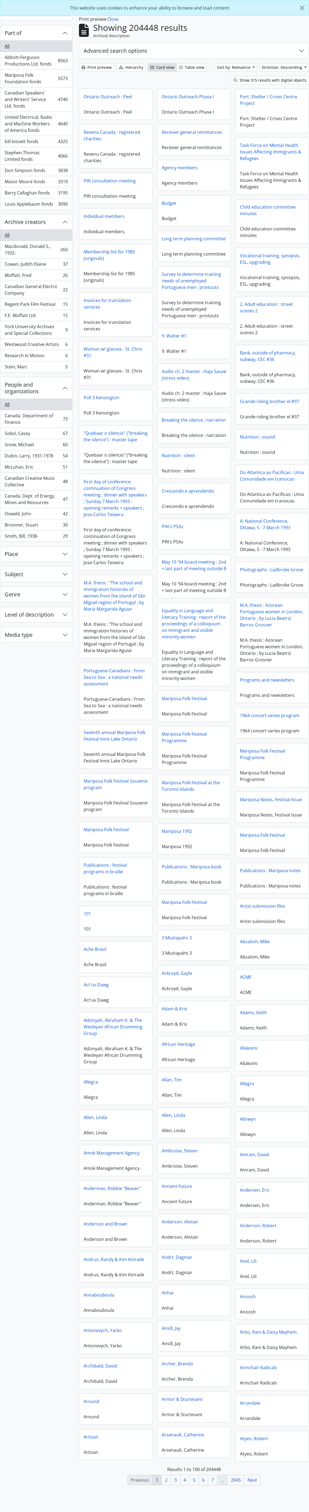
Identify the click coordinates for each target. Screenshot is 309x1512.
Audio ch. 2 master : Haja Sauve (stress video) (171, 378)
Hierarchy (131, 67)
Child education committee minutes (268, 210)
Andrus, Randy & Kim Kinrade (137, 1266)
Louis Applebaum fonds (36, 205)
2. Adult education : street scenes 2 (266, 307)
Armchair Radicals (212, 1374)
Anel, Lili (202, 1268)
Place (11, 554)
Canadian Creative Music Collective (36, 481)
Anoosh (202, 1303)
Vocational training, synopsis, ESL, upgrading (270, 259)
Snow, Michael (36, 445)
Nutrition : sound (257, 437)
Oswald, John (36, 514)
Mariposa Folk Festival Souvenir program (139, 788)
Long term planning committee (194, 239)
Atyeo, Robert (208, 1445)
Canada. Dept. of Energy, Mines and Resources (36, 499)
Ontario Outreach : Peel (108, 97)
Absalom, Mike (208, 948)
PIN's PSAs (195, 531)
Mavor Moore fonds (36, 182)
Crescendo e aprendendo (211, 496)
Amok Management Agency (135, 1159)
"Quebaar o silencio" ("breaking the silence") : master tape (138, 436)
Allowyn (202, 1126)
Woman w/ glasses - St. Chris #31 (136, 352)
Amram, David (208, 1161)
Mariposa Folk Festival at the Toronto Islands (214, 794)
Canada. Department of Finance (36, 419)
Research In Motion (36, 356)
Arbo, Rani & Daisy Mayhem (222, 1339)
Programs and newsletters (221, 686)
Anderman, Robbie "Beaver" (135, 1195)
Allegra (114, 1088)
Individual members (104, 216)
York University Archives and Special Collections (36, 330)
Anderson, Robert (212, 1232)
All (7, 46)
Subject (14, 574)
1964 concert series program (223, 722)
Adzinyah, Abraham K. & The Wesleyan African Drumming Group (159, 1032)
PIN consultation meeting (110, 181)
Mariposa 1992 (154, 839)
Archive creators (25, 222)
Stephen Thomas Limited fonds (36, 156)
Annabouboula (122, 1301)
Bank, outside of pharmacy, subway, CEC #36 (268, 356)
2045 (236, 1480)
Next (252, 1480)
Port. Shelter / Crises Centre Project (268, 100)
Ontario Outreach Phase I (188, 97)
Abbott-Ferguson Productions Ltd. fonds (36, 60)
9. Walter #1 (151, 340)
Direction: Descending (282, 67)
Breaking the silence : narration (171, 424)
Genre (12, 594)
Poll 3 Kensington (124, 398)
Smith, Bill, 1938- (36, 537)
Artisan (114, 1443)
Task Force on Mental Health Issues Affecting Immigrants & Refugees (270, 151)
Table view (191, 67)
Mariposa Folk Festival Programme (207, 746)
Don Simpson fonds (36, 171)
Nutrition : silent (201, 460)
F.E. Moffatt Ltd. (36, 316)
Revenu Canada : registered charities (112, 135)
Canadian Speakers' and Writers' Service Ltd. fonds (36, 99)
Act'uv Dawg (142, 990)
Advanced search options (115, 50)
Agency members (180, 168)
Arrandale (204, 1410)
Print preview (96, 67)
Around (114, 1408)
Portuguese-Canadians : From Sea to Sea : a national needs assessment (137, 681)
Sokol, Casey (36, 434)
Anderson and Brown (128, 1230)
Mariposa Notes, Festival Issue (225, 806)
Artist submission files (216, 913)
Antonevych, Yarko (126, 1337)
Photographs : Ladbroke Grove (225, 576)
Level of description (29, 614)
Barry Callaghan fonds (36, 194)
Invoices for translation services (107, 303)
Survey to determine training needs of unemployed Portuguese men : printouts (191, 284)
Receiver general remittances (192, 132)
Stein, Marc (36, 367)
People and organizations (22, 388)
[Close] (302, 8)
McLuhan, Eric (36, 468)
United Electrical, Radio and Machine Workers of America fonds (36, 123)
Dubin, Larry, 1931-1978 (36, 456)
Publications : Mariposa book (168, 874)
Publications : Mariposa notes (270, 878)
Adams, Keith (207, 1019)
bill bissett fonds (36, 142)
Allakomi (202, 1055)
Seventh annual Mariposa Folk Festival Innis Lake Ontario (137, 739)
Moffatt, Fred (36, 276)
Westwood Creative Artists (36, 345)
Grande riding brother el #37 (269, 401)
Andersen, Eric (208, 1197)
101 (133, 919)
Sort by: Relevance (234, 67)
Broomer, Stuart (36, 526)
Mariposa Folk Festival (207, 707)
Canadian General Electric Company (36, 289)
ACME (199, 984)
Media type (19, 634)
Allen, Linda (118, 1124)
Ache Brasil (141, 955)
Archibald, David (123, 1372)
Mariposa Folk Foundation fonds (36, 78)
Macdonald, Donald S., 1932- (36, 249)
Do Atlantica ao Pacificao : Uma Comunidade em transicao (226, 478)
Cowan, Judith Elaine (36, 265)
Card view (162, 67)
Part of (13, 33)
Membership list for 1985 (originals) (109, 255)
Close (113, 19)
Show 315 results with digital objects (270, 80)
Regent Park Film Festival (36, 305)
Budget (169, 203)
